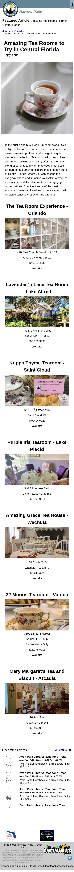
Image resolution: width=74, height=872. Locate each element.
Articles (19, 31)
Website (37, 268)
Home (6, 31)
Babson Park (30, 12)
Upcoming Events (14, 750)
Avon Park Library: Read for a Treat (42, 756)
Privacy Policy (25, 845)
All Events (61, 750)
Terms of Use (9, 845)
